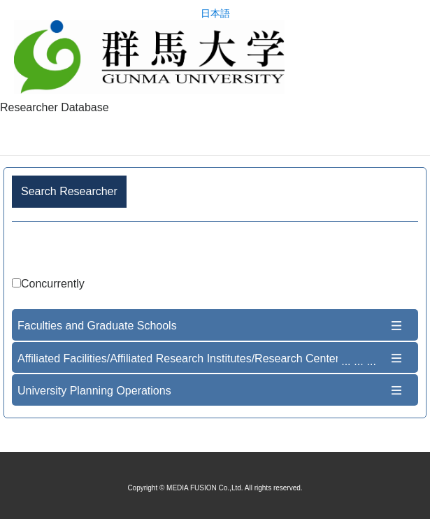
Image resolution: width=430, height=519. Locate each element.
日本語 (215, 13)
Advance (215, 251)
